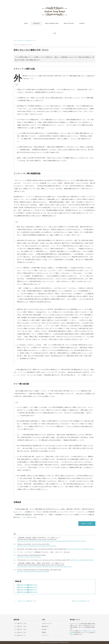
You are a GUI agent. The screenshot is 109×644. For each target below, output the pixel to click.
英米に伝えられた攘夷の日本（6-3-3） (27, 585)
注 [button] (15, 534)
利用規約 (44, 632)
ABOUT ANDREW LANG (51, 23)
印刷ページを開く (86, 523)
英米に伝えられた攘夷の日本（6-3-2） (27, 592)
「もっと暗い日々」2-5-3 (20, 626)
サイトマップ (45, 635)
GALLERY (44, 629)
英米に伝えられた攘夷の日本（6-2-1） (27, 589)
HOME (26, 23)
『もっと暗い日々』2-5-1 (20, 632)
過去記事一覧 (45, 626)
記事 (54, 33)
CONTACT (82, 23)
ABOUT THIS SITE (69, 23)
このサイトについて (47, 623)
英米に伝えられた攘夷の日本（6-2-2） (28, 40)
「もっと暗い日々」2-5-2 (20, 629)
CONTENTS (36, 23)
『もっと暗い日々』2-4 (19, 635)
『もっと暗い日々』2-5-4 (20, 623)
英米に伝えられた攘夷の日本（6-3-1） (27, 587)
